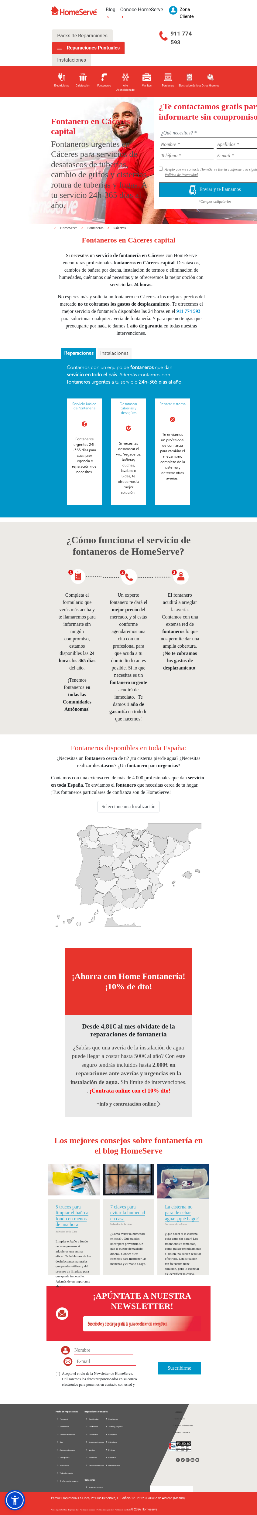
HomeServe (69, 228)
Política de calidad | (123, 1510)
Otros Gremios (112, 1465)
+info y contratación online (129, 1104)
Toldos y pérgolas (113, 1426)
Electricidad (63, 1426)
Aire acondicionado (66, 1450)
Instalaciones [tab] (71, 60)
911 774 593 (181, 38)
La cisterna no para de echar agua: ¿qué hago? (182, 1212)
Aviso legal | (56, 1510)
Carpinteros (111, 1419)
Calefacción (92, 1426)
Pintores (110, 1450)
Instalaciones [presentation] (114, 353)
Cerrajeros (111, 1434)
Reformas (110, 1457)
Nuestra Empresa (96, 1487)
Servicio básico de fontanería (84, 406)
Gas (60, 1442)
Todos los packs (65, 1473)
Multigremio (63, 1457)
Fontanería (62, 1419)
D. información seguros (67, 1481)
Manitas (90, 1450)
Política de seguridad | (106, 1510)
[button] (15, 1500)
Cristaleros (111, 1442)
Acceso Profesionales (183, 1425)
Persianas (91, 1457)
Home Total (63, 1465)
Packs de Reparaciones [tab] (82, 36)
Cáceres (119, 228)
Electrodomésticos (66, 1434)
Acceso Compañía (181, 1432)
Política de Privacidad (181, 175)
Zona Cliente (179, 1419)
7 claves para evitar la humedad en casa (127, 1212)
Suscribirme (179, 1368)
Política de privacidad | (70, 1510)
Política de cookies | (88, 1510)
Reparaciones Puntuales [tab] (93, 48)
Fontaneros (95, 228)
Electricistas (92, 1419)
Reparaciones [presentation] (79, 353)
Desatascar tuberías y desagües (128, 408)
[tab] (78, 353)
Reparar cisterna (172, 404)
